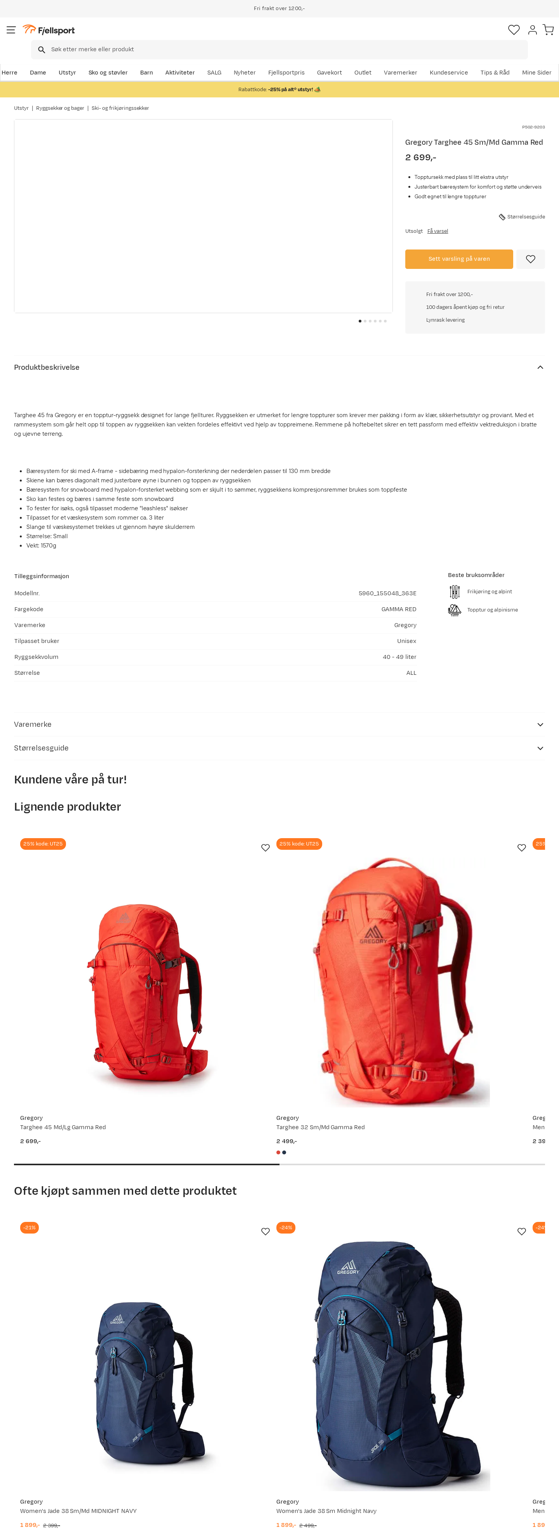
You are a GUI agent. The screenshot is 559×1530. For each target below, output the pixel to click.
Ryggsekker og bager (60, 100)
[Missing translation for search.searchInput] (133, 37)
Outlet (440, 61)
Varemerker (478, 61)
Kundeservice (526, 61)
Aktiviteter (193, 61)
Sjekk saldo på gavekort (54, 1428)
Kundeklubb (253, 1428)
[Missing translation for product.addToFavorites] (530, 258)
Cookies (544, 1519)
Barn (159, 61)
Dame (50, 61)
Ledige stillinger (259, 1453)
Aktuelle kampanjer (156, 1416)
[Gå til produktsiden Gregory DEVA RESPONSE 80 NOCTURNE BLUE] (485, 1170)
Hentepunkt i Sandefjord (55, 1465)
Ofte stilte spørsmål (49, 1416)
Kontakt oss (38, 1478)
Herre (22, 61)
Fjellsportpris (400, 61)
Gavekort (141, 1453)
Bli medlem (513, 1349)
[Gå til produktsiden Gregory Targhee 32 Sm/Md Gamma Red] (210, 901)
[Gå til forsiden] (53, 36)
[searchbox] (295, 37)
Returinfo (35, 1440)
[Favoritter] (490, 37)
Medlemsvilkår (257, 1440)
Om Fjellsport (255, 1416)
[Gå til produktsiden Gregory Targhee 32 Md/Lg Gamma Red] (485, 901)
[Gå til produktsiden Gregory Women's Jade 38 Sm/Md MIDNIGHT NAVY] (73, 1170)
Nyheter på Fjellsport (158, 1428)
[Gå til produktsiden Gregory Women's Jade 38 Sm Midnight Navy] (210, 1170)
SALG (328, 61)
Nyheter (359, 61)
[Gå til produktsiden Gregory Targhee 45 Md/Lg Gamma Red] (73, 901)
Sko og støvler (121, 61)
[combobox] (286, 37)
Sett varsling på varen (459, 258)
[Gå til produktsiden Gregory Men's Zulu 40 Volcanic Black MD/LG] (348, 1170)
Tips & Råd (36, 1453)
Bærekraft (251, 1465)
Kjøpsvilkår (509, 1519)
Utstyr (80, 61)
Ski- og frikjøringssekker (120, 100)
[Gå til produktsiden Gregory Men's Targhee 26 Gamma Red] (348, 901)
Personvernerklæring (461, 1519)
